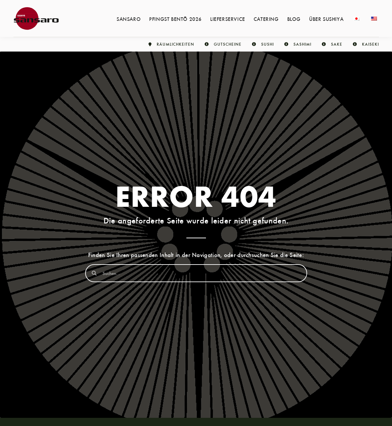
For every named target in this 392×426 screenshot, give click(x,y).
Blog (294, 18)
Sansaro (129, 18)
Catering (266, 18)
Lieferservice (227, 18)
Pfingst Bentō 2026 (175, 18)
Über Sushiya (326, 18)
